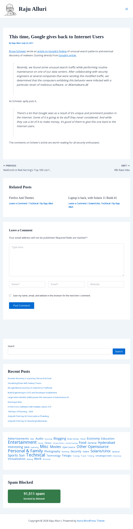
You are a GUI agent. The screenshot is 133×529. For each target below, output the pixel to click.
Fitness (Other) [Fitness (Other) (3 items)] (58, 443)
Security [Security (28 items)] (76, 451)
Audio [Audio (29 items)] (39, 438)
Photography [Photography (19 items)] (52, 451)
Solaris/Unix (94, 203)
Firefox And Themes (21, 197)
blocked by (34, 495)
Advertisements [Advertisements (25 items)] (18, 438)
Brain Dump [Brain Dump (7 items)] (73, 439)
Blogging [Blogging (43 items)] (59, 438)
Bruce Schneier (17, 51)
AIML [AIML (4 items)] (32, 439)
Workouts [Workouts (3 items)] (46, 459)
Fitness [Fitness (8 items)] (48, 443)
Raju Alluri (32, 9)
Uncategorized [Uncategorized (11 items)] (103, 456)
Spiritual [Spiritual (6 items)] (115, 452)
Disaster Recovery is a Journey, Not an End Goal (29, 378)
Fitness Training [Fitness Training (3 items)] (71, 443)
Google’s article (67, 55)
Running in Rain (15, 402)
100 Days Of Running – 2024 (20, 411)
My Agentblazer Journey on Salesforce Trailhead (30, 387)
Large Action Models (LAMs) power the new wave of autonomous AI (38, 397)
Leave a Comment (18, 203)
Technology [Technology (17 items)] (53, 455)
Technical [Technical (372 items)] (35, 455)
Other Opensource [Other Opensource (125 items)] (92, 446)
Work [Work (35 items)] (38, 458)
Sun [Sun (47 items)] (22, 455)
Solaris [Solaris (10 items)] (86, 451)
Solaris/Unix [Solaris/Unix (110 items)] (101, 451)
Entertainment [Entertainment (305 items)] (22, 442)
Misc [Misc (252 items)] (44, 446)
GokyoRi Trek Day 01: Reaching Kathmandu (27, 421)
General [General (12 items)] (92, 443)
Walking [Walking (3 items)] (30, 459)
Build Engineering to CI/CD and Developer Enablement (32, 392)
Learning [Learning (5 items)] (35, 447)
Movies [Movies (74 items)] (55, 447)
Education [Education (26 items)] (107, 438)
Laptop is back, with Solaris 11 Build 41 (92, 197)
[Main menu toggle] (126, 9)
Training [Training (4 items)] (76, 456)
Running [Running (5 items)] (65, 452)
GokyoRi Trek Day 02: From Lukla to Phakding (28, 416)
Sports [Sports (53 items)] (13, 455)
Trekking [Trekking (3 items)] (90, 456)
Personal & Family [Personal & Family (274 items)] (25, 451)
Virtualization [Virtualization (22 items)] (16, 459)
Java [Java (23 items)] (26, 447)
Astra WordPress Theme (91, 520)
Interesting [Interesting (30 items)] (15, 447)
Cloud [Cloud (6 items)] (82, 439)
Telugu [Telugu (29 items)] (66, 455)
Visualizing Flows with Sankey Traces (24, 383)
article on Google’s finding (52, 51)
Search (11, 346)
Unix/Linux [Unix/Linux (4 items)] (117, 456)
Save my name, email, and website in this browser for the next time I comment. (52, 295)
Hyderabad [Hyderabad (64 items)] (106, 442)
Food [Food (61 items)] (82, 442)
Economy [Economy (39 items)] (93, 438)
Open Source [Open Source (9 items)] (68, 447)
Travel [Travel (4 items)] (83, 456)
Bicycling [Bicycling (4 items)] (48, 439)
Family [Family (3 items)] (40, 443)
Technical (33, 203)
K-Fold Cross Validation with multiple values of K (29, 406)
